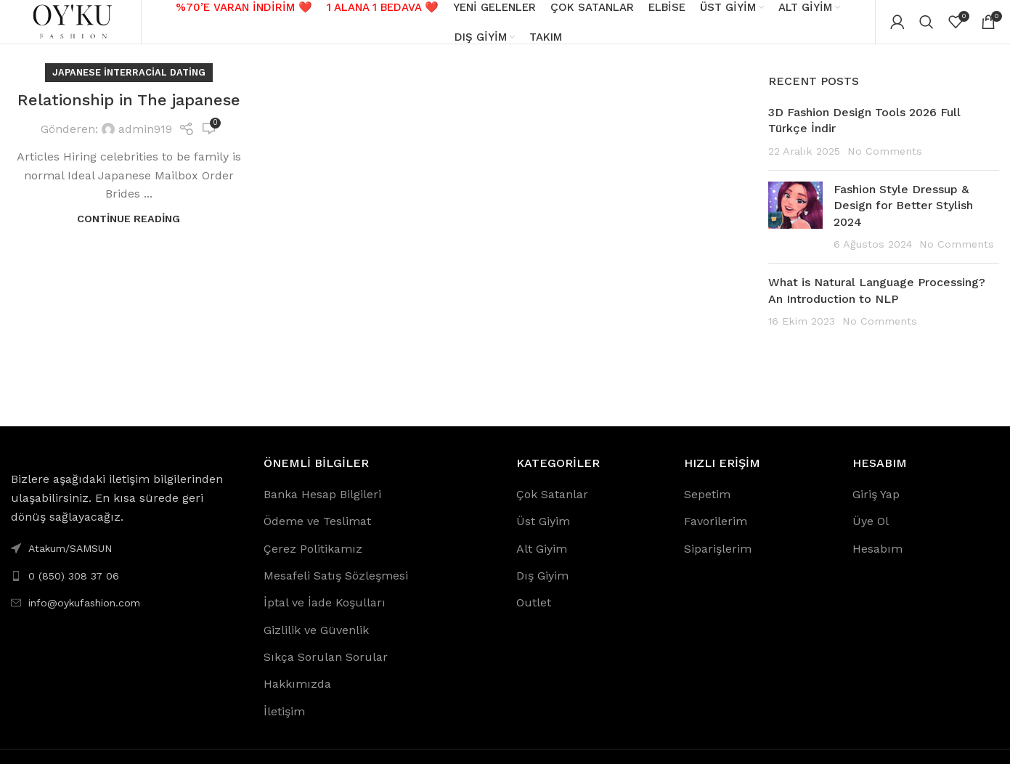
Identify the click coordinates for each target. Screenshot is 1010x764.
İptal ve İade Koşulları (325, 617)
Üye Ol (870, 535)
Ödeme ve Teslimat (317, 535)
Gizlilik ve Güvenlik (316, 644)
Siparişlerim (718, 562)
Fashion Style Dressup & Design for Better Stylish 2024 (903, 220)
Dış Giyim (542, 590)
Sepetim (707, 508)
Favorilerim (715, 535)
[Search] (926, 29)
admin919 (145, 143)
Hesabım (877, 562)
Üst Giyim (543, 535)
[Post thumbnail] (795, 231)
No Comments (884, 165)
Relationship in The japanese (128, 114)
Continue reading (128, 232)
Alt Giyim (541, 562)
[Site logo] (76, 28)
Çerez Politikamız (313, 562)
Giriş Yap (876, 508)
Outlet (533, 617)
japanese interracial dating (128, 86)
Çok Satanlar (552, 508)
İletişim (284, 726)
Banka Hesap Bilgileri (322, 508)
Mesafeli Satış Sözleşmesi (336, 590)
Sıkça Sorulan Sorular (326, 671)
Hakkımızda (297, 698)
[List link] (126, 590)
